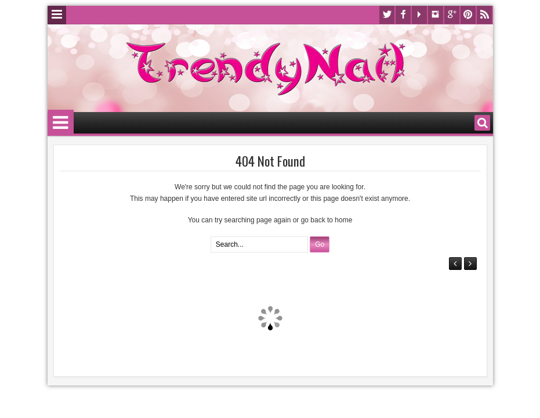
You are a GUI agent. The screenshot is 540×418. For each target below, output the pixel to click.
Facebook (403, 15)
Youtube (419, 15)
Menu (57, 15)
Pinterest (468, 15)
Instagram (435, 15)
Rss (484, 15)
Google (451, 15)
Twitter (386, 15)
